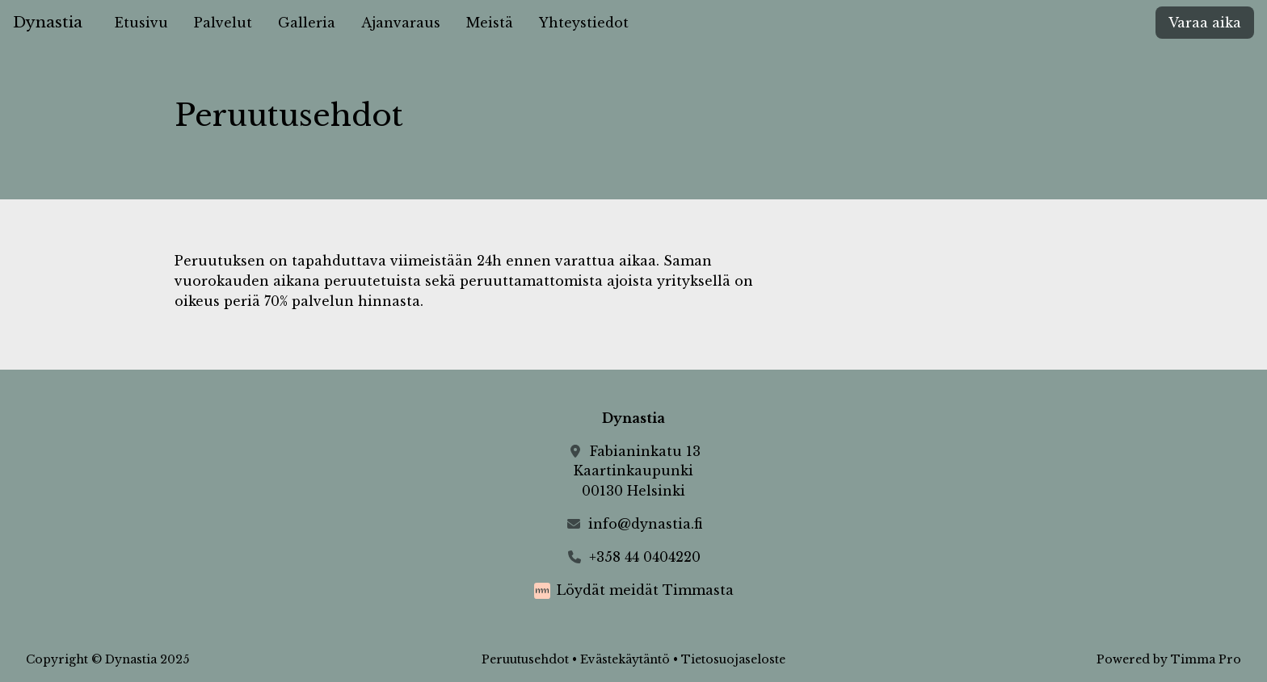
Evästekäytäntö (625, 659)
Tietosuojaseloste (733, 659)
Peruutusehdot (525, 659)
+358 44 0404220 (645, 557)
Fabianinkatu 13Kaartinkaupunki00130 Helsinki (637, 471)
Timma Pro (1206, 659)
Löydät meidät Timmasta (645, 590)
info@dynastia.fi (645, 524)
